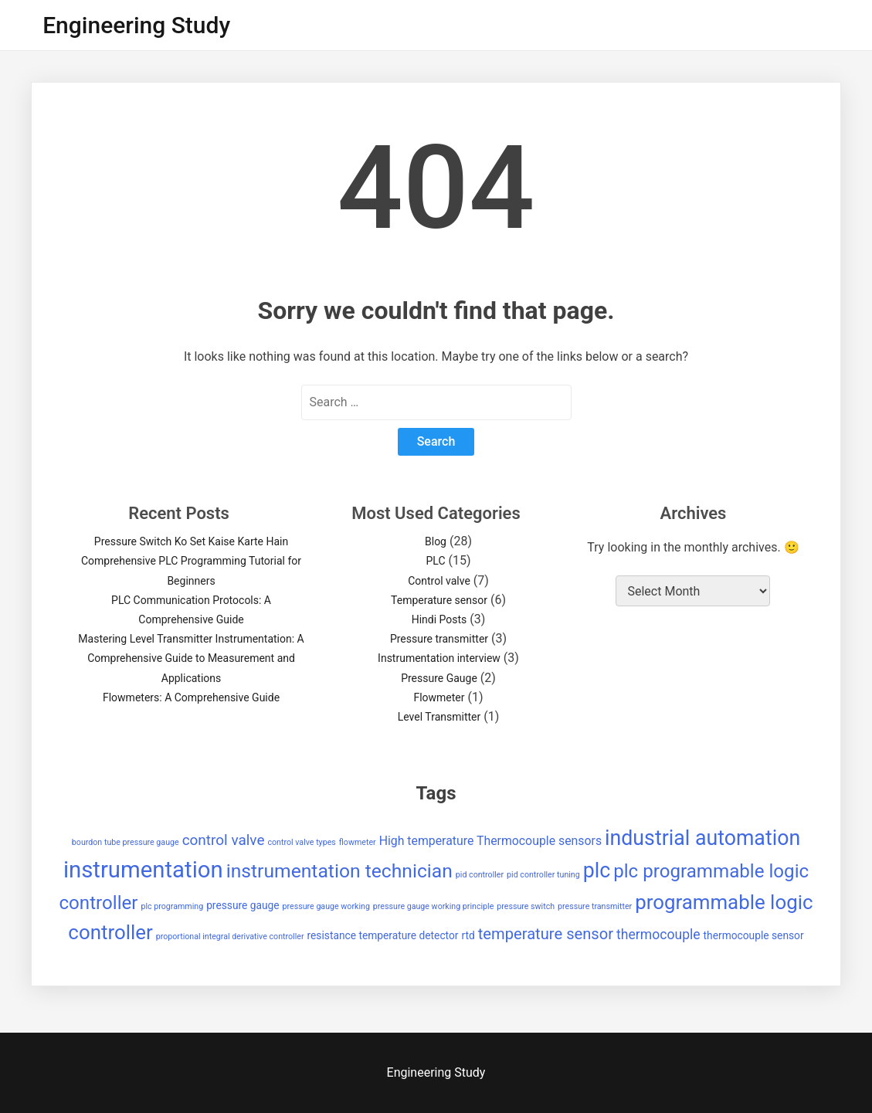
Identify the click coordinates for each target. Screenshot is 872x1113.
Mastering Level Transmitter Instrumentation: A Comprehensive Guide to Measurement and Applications (191, 658)
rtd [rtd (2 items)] (467, 935)
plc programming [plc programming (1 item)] (172, 906)
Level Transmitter (439, 717)
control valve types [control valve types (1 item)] (301, 842)
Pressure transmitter (439, 639)
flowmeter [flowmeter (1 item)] (357, 842)
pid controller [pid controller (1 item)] (480, 875)
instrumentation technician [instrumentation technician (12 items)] (339, 871)
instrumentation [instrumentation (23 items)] (143, 870)
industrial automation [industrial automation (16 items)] (702, 838)
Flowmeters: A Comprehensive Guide (191, 697)
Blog (435, 541)
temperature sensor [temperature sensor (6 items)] (545, 934)
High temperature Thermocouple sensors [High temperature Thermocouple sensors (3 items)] (490, 840)
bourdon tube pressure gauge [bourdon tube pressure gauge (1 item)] (125, 842)
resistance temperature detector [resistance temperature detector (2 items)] (383, 935)
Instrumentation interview (439, 658)
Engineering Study (136, 25)
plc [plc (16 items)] (597, 870)
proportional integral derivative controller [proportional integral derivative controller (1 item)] (230, 936)
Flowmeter (438, 697)
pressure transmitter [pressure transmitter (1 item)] (595, 906)
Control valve (439, 581)
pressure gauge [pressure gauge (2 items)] (242, 905)
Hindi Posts (439, 619)
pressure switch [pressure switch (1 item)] (526, 906)
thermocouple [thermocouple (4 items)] (658, 934)
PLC (435, 561)
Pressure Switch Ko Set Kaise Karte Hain (191, 541)
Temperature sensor (439, 600)
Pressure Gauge (439, 678)
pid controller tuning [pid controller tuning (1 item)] (543, 875)
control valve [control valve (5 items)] (223, 840)
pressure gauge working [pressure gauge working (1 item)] (326, 906)
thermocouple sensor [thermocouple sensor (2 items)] (754, 935)
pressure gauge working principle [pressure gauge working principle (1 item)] (433, 906)
